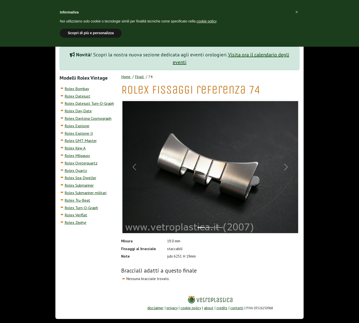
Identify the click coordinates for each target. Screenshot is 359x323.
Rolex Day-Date (78, 110)
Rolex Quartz (76, 170)
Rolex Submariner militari (85, 192)
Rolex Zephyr (76, 222)
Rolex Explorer (77, 125)
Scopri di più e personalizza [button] (91, 33)
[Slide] (201, 227)
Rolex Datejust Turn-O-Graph (89, 103)
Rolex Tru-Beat (77, 200)
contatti (236, 308)
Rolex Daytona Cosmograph (88, 118)
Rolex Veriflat (76, 214)
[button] (297, 12)
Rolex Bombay (77, 88)
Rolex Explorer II (79, 133)
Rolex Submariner (79, 185)
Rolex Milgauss (77, 155)
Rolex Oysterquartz (81, 163)
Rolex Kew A (75, 148)
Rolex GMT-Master (81, 140)
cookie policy (190, 308)
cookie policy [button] (206, 21)
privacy (172, 308)
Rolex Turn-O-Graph (81, 207)
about (208, 308)
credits (221, 308)
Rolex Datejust (77, 96)
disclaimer (155, 308)
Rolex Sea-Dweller (80, 177)
